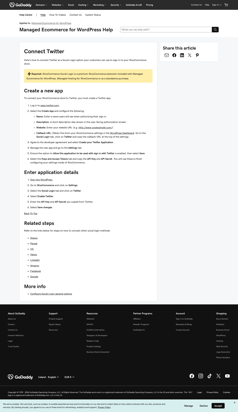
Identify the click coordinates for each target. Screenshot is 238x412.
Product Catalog (94, 346)
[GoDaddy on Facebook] (192, 378)
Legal (10, 341)
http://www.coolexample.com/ (95, 127)
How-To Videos (57, 14)
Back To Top (30, 213)
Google (34, 276)
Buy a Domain (222, 319)
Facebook (35, 271)
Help (43, 14)
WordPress (221, 335)
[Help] (207, 5)
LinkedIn (35, 260)
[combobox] (166, 29)
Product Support (56, 319)
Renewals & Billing (184, 324)
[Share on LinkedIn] (182, 55)
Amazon (34, 265)
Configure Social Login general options (51, 294)
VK (32, 249)
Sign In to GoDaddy (184, 319)
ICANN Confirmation (95, 330)
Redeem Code (93, 341)
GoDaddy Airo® (134, 5)
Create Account (183, 330)
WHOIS (90, 324)
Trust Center (13, 346)
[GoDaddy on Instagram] (200, 378)
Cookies (226, 392)
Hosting (219, 341)
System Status (93, 14)
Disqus (33, 238)
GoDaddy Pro (139, 330)
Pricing (149, 5)
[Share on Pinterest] (197, 55)
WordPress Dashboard (122, 133)
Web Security (222, 346)
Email (71, 5)
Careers (11, 324)
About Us (12, 319)
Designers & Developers (97, 335)
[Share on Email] (166, 55)
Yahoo (33, 254)
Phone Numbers (223, 357)
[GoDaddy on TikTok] (209, 378)
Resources (53, 330)
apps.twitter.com (50, 105)
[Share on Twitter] (189, 55)
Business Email (222, 330)
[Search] (215, 29)
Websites (220, 324)
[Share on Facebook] (174, 55)
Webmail (90, 319)
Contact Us (76, 14)
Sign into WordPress (41, 179)
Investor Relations (16, 335)
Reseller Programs (141, 324)
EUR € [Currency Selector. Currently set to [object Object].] (70, 377)
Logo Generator (223, 352)
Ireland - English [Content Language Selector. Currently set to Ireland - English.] (49, 377)
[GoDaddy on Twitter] (218, 378)
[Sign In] (217, 5)
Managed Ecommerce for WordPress (51, 23)
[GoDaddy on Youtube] (227, 378)
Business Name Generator (98, 352)
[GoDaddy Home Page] (20, 377)
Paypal (33, 243)
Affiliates (137, 319)
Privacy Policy (212, 392)
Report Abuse (55, 324)
